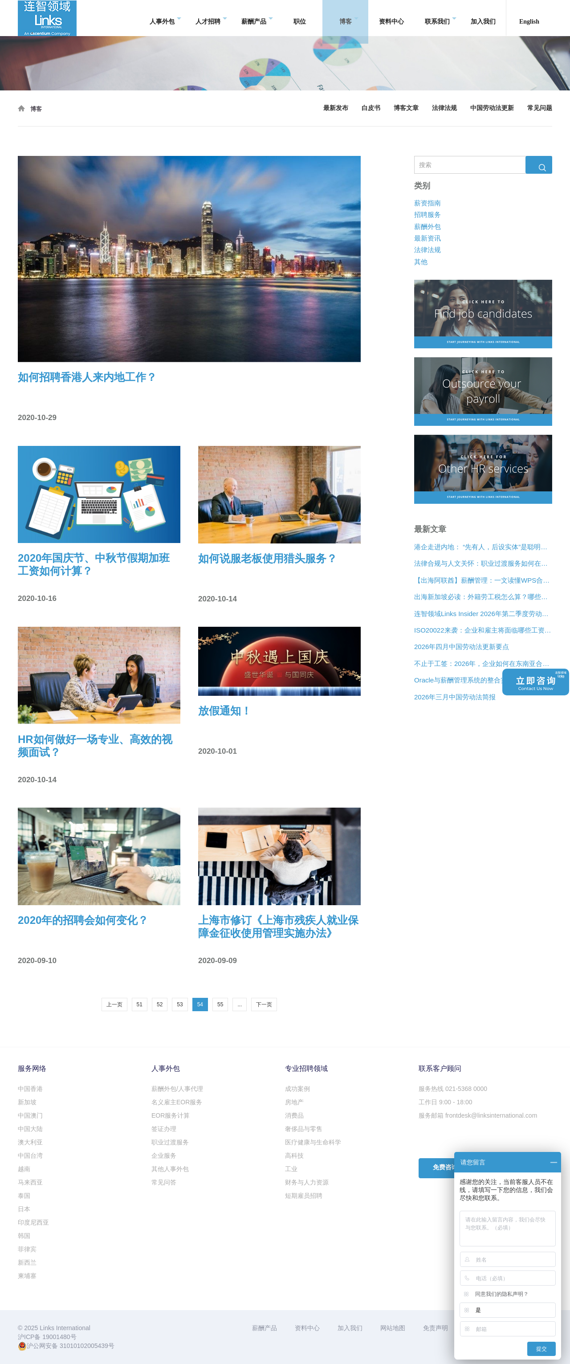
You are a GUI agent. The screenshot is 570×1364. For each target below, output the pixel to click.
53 (180, 1004)
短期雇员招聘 (303, 1195)
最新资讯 (427, 238)
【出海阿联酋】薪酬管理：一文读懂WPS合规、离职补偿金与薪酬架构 (483, 580)
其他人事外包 (170, 1169)
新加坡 (27, 1102)
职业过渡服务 (170, 1142)
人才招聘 (211, 18)
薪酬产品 (257, 18)
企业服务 (163, 1155)
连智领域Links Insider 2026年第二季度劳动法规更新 (483, 613)
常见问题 (539, 108)
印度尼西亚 (33, 1222)
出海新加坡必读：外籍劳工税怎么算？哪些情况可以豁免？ (483, 597)
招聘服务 (427, 215)
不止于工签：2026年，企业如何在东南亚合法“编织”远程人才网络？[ (483, 663)
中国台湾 (30, 1155)
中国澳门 (30, 1115)
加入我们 (483, 17)
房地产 (294, 1102)
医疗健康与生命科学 (313, 1142)
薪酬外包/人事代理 (177, 1089)
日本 (24, 1209)
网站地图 (392, 1327)
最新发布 (335, 108)
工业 (291, 1169)
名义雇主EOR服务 (176, 1102)
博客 (348, 18)
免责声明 (435, 1327)
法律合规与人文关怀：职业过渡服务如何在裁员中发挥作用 (483, 564)
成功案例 (297, 1089)
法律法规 (444, 108)
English (529, 17)
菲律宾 (27, 1249)
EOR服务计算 (170, 1115)
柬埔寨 (27, 1276)
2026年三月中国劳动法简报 (455, 697)
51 (139, 1004)
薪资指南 (427, 203)
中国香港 (30, 1089)
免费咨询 (445, 1167)
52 (160, 1004)
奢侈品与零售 (303, 1129)
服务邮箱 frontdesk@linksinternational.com (478, 1115)
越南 (24, 1169)
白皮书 (371, 108)
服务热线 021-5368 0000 (453, 1089)
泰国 (24, 1195)
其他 (421, 261)
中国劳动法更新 (492, 108)
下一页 (264, 1004)
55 (220, 1004)
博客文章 (406, 108)
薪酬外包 (427, 226)
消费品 (294, 1115)
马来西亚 (30, 1182)
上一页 (114, 1004)
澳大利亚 (30, 1142)
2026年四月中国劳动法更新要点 (461, 647)
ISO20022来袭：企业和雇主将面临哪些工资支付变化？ (483, 630)
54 (200, 1004)
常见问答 (163, 1182)
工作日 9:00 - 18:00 (445, 1102)
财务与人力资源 (307, 1182)
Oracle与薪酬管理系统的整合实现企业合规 (477, 680)
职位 (299, 17)
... (239, 1004)
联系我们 (440, 18)
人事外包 (165, 18)
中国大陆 (30, 1129)
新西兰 (27, 1262)
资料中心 (391, 17)
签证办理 (163, 1129)
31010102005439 (84, 1345)
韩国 (24, 1236)
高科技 (294, 1155)
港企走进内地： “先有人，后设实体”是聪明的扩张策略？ (483, 547)
